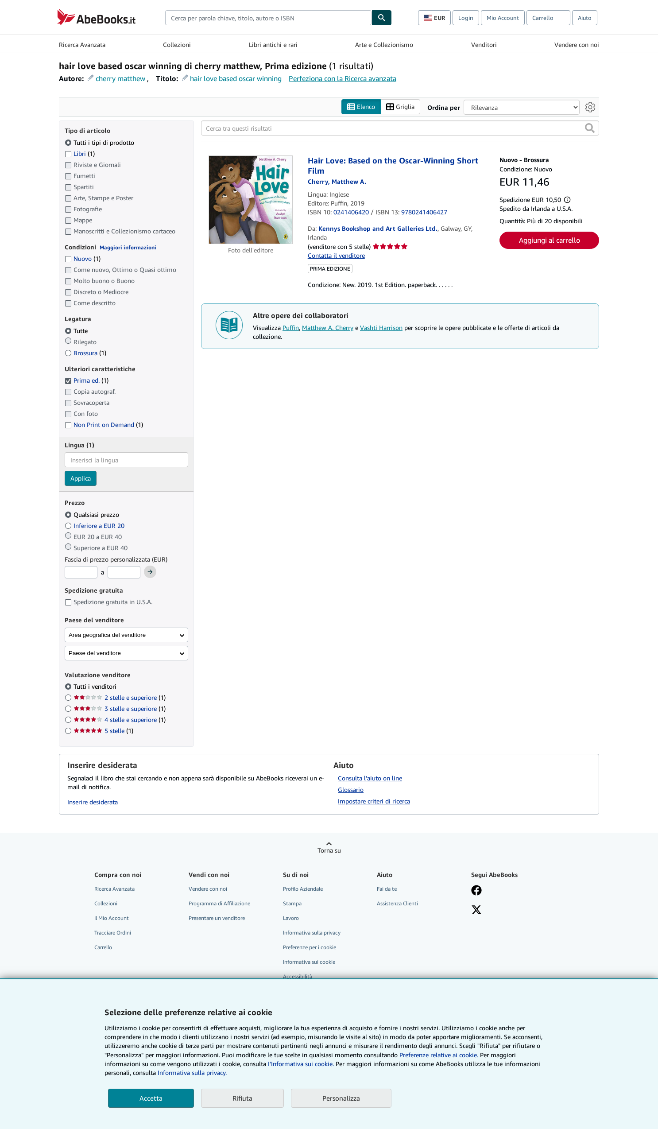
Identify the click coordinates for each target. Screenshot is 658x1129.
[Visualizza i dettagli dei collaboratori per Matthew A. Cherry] (337, 182)
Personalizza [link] (341, 1098)
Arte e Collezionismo (384, 44)
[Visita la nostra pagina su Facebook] (476, 891)
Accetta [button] (151, 1098)
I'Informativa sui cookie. (301, 1063)
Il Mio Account (111, 918)
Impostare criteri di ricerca (374, 801)
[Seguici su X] (476, 910)
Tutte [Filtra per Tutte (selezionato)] (77, 330)
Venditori (484, 44)
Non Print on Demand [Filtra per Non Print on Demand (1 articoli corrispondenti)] (104, 425)
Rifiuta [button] (242, 1098)
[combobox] (268, 17)
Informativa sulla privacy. (192, 1072)
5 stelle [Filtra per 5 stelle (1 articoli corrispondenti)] (103, 731)
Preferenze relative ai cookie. (438, 1055)
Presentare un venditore (217, 918)
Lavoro (291, 918)
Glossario (351, 789)
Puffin (291, 328)
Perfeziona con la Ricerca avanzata (342, 78)
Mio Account (503, 17)
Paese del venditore (95, 653)
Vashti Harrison (381, 328)
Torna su (329, 850)
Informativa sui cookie (309, 962)
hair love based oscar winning (236, 78)
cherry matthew (120, 78)
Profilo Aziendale (303, 888)
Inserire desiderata (92, 802)
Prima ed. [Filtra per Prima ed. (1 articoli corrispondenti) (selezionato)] (86, 380)
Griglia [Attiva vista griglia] (400, 107)
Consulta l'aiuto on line (370, 778)
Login (465, 17)
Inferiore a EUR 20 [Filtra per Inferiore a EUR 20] (95, 525)
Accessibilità (297, 977)
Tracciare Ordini (112, 933)
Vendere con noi (576, 44)
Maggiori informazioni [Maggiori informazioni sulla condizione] (128, 247)
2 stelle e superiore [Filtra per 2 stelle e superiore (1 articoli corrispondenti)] (120, 698)
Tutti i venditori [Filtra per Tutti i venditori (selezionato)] (96, 687)
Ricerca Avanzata (82, 44)
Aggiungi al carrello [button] (549, 240)
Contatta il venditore (336, 256)
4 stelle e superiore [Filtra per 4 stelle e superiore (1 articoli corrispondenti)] (120, 720)
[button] (590, 128)
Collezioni (177, 44)
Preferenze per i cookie (309, 947)
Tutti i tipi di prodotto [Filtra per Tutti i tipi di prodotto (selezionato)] (100, 142)
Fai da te (387, 888)
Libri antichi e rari (273, 44)
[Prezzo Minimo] (81, 572)
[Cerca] (381, 17)
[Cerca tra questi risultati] (400, 128)
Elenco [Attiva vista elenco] (361, 107)
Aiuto (585, 17)
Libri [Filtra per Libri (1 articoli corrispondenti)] (80, 153)
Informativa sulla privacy (312, 933)
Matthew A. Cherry (327, 328)
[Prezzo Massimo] (124, 572)
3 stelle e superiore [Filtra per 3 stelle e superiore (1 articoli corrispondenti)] (120, 709)
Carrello (103, 947)
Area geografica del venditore (107, 635)
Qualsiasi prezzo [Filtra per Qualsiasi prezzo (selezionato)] (93, 514)
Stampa (292, 903)
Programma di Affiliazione (219, 903)
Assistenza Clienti (397, 903)
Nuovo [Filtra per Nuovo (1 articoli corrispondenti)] (83, 259)
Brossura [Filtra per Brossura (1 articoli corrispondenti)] (85, 353)
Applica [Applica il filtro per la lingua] (80, 478)
